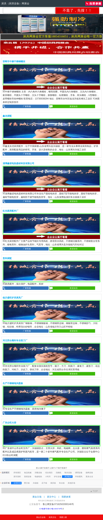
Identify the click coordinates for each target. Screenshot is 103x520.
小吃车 (47, 476)
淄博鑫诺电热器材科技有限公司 (18, 163)
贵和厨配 (7, 258)
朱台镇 (61, 483)
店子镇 (43, 483)
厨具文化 (52, 517)
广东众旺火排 (9, 422)
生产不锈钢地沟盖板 (13, 383)
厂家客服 (27, 106)
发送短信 (73, 106)
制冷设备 (67, 473)
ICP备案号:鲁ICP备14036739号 (50, 509)
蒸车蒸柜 (16, 476)
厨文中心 (51, 497)
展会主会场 (40, 517)
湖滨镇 (52, 483)
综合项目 (48, 473)
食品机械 (26, 473)
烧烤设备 (88, 473)
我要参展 (66, 497)
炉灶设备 (56, 476)
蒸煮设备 (26, 476)
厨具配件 (67, 476)
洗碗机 (57, 473)
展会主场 (36, 497)
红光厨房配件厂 (10, 211)
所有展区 (16, 473)
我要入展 (63, 517)
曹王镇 (26, 483)
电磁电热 (37, 476)
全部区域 (16, 483)
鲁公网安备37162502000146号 (58, 504)
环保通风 (77, 476)
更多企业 (88, 476)
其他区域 (70, 483)
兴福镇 (34, 483)
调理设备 (77, 473)
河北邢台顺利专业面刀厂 (15, 340)
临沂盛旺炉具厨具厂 (13, 297)
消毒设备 (37, 473)
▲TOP (94, 491)
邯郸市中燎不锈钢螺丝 (14, 61)
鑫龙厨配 (7, 116)
